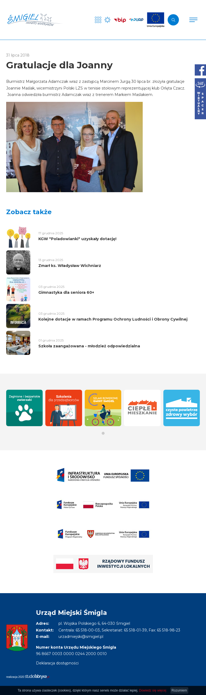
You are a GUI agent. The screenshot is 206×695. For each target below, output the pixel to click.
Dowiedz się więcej (152, 690)
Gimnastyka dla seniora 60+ (66, 292)
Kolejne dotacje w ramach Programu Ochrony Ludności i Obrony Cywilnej (112, 319)
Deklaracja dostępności (57, 663)
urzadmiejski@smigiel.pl (80, 636)
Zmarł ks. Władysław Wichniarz (69, 265)
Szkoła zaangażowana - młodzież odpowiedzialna (89, 346)
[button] (103, 433)
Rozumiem (179, 690)
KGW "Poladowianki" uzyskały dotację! (77, 238)
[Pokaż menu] (193, 20)
